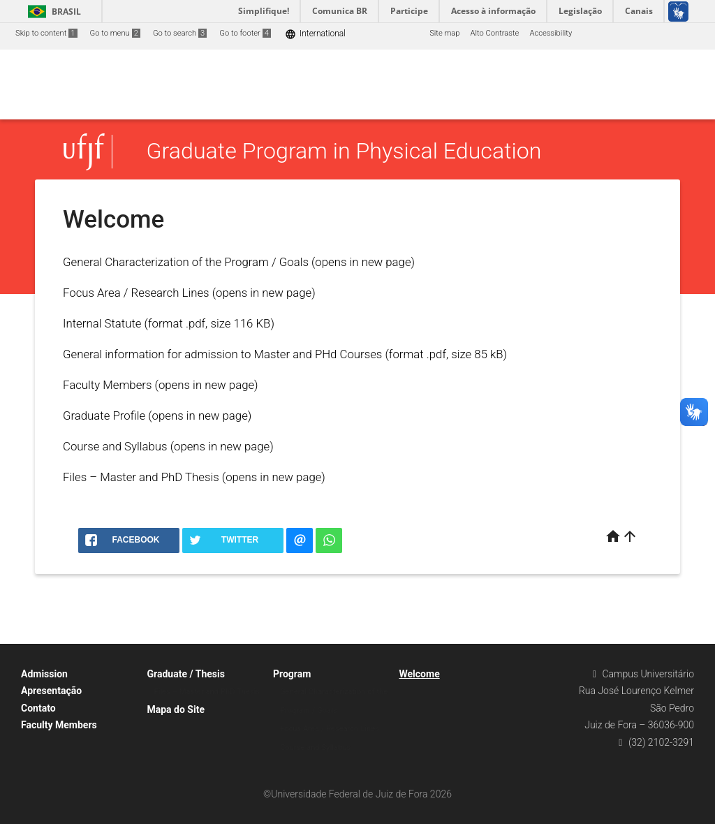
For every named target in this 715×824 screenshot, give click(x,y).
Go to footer (245, 33)
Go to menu (115, 33)
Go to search (180, 33)
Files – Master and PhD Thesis (141, 477)
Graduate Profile (104, 415)
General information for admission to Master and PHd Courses (222, 354)
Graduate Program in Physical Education (344, 151)
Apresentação (51, 690)
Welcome (419, 673)
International (315, 34)
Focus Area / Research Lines (136, 293)
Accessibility (550, 33)
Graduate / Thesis (186, 673)
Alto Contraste (495, 33)
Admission (44, 673)
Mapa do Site (176, 709)
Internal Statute (102, 323)
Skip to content (46, 33)
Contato (38, 708)
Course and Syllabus (115, 446)
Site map (444, 33)
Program (292, 673)
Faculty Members (107, 385)
